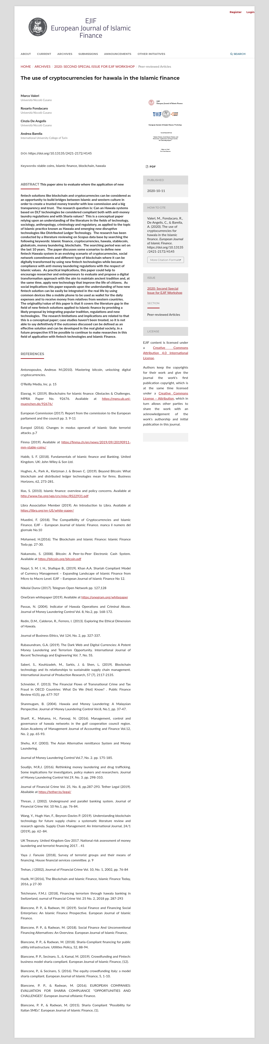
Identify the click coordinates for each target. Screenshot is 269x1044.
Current (44, 53)
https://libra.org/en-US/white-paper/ (47, 510)
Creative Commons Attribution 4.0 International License (165, 353)
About (26, 53)
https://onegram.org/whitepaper (104, 597)
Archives (64, 53)
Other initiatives (151, 53)
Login (250, 12)
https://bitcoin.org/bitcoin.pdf (59, 559)
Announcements (117, 53)
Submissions (88, 53)
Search (238, 53)
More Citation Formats (165, 260)
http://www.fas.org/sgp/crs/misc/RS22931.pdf (54, 496)
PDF (152, 166)
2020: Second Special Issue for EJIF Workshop (94, 66)
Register (236, 12)
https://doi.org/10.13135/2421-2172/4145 (60, 153)
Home (26, 66)
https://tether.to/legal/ (54, 792)
